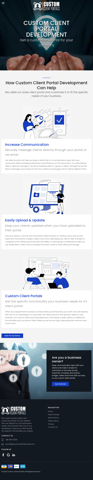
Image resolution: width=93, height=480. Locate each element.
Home (50, 411)
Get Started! (60, 384)
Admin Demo (53, 418)
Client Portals (53, 414)
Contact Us (53, 427)
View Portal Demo (12, 335)
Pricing (51, 424)
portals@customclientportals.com (20, 444)
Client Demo (53, 421)
